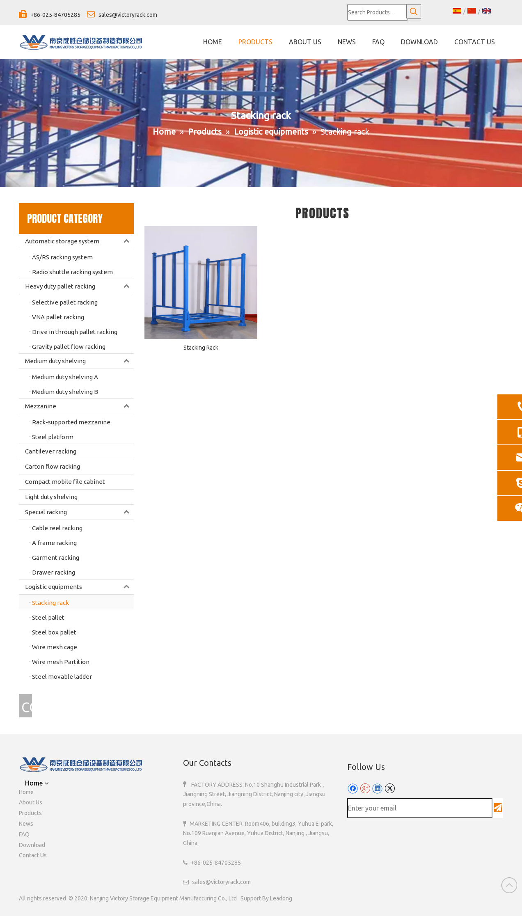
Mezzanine (79, 406)
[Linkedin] (377, 788)
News (26, 823)
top (509, 885)
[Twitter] (390, 788)
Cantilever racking (50, 451)
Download (32, 845)
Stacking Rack (200, 347)
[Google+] (365, 788)
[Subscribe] (498, 807)
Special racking (79, 512)
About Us (30, 802)
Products (30, 813)
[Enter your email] (419, 808)
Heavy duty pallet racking (79, 286)
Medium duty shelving (79, 361)
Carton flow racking (52, 466)
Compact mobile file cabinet (65, 481)
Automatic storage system (79, 241)
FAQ (24, 834)
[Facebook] (353, 788)
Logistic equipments (79, 586)
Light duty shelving (51, 496)
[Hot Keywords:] (413, 11)
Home (26, 792)
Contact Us (33, 855)
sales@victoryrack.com (127, 14)
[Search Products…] (377, 12)
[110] (463, 766)
